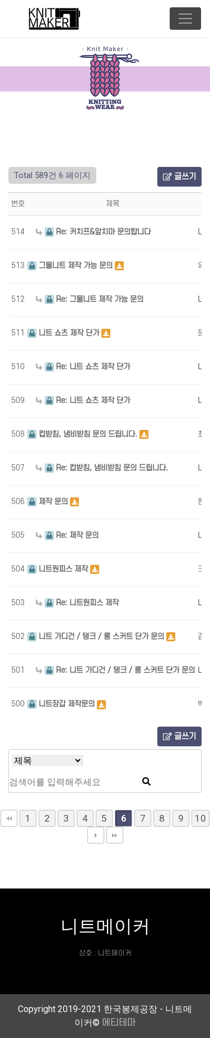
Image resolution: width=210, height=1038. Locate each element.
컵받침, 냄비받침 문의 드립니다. (83, 434)
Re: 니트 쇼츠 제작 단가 (83, 366)
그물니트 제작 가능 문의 (71, 265)
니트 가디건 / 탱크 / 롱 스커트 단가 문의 (96, 636)
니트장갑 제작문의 (62, 704)
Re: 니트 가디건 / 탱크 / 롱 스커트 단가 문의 (115, 670)
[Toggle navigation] (185, 18)
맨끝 (114, 835)
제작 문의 (48, 501)
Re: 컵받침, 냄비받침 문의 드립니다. (102, 468)
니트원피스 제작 (58, 569)
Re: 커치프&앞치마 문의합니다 (93, 232)
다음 (95, 835)
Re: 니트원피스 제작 (77, 603)
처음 (9, 818)
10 (200, 818)
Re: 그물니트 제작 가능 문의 (89, 299)
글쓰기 (179, 177)
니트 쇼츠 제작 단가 (64, 333)
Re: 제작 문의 (67, 535)
